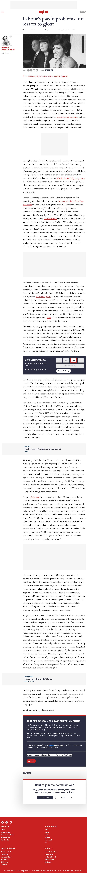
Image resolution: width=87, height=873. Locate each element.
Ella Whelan (4, 859)
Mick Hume (4, 862)
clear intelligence (43, 296)
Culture (47, 832)
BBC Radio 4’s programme (70, 178)
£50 (81, 360)
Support (31, 761)
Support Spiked (5, 832)
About (3, 830)
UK (51, 70)
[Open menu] (2, 12)
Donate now (62, 371)
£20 (73, 360)
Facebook (2, 822)
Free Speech (48, 840)
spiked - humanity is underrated (43, 12)
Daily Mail (34, 497)
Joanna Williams (6, 857)
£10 (66, 360)
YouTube (11, 822)
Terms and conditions (7, 835)
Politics (47, 70)
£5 (59, 360)
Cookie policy (5, 840)
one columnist (67, 117)
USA (46, 842)
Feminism (47, 837)
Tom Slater (4, 854)
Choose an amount (69, 366)
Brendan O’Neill (6, 852)
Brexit (46, 835)
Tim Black (4, 864)
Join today (45, 798)
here (49, 317)
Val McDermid (50, 218)
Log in (82, 11)
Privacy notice (5, 837)
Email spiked (48, 862)
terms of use (38, 871)
